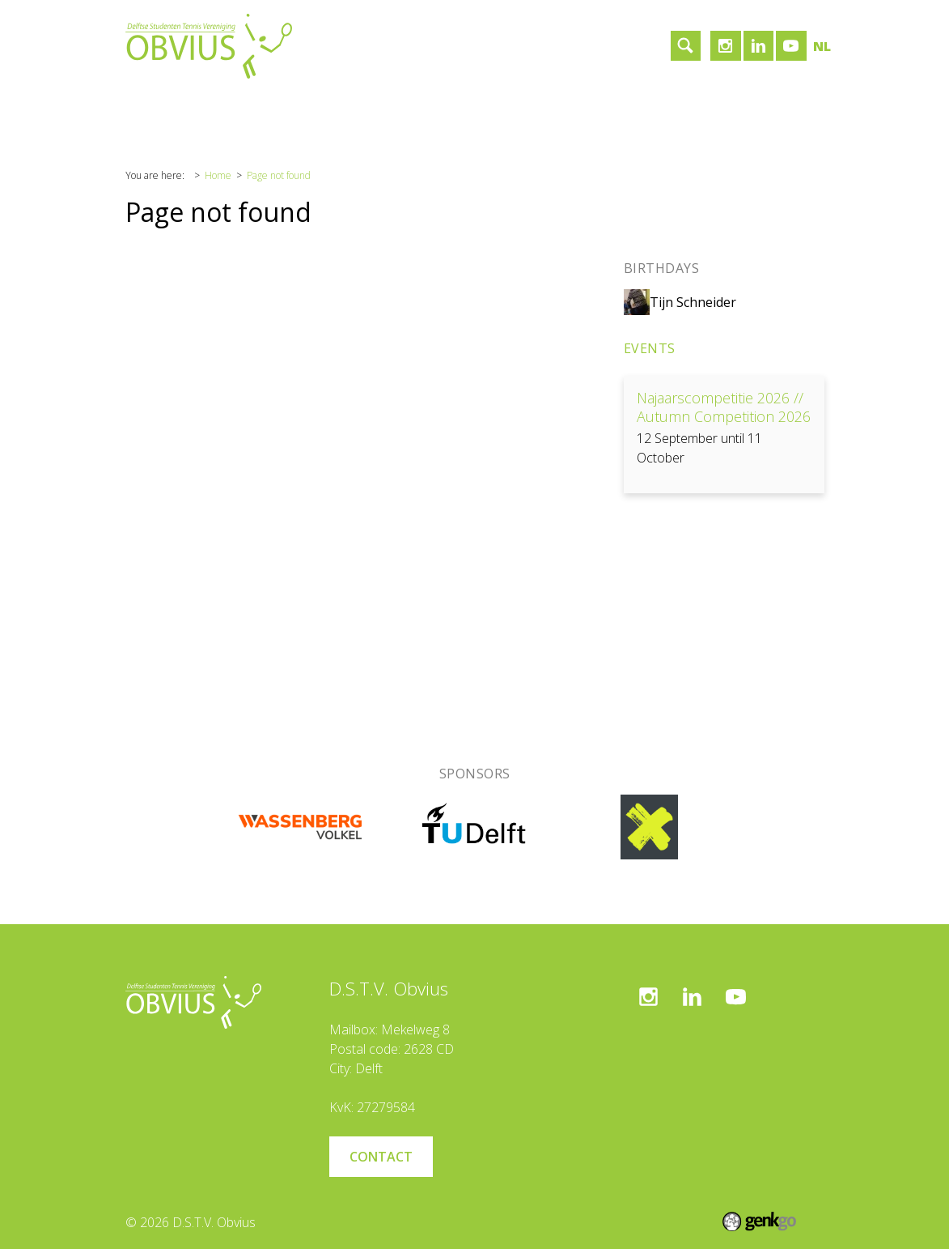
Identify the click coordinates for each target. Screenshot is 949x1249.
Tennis (312, 109)
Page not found (279, 175)
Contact (461, 109)
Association (233, 109)
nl (822, 46)
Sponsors (385, 109)
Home (156, 109)
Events (650, 348)
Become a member (565, 109)
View (724, 434)
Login (661, 109)
